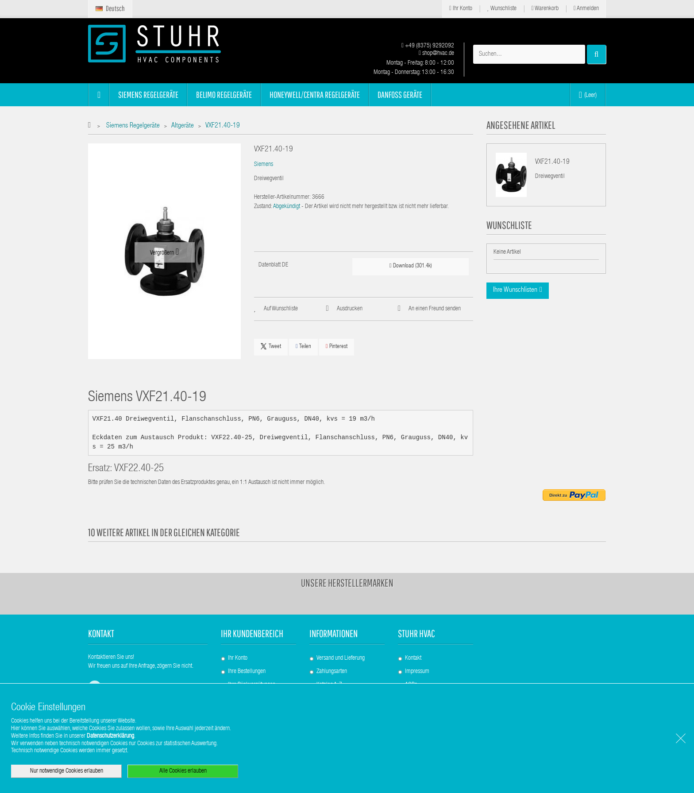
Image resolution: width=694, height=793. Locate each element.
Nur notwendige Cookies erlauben (66, 771)
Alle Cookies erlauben (183, 771)
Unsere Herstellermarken (347, 582)
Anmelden (586, 8)
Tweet (271, 346)
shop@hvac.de (436, 53)
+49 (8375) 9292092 (427, 46)
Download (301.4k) (410, 266)
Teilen (303, 346)
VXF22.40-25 (139, 469)
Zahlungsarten (331, 672)
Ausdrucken (349, 309)
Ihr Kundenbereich (252, 633)
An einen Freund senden (435, 309)
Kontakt (413, 658)
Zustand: (263, 207)
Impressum (417, 672)
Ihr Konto (460, 8)
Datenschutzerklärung (110, 736)
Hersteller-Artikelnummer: (282, 197)
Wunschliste (502, 8)
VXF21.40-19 (552, 162)
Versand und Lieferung (340, 658)
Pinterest (336, 346)
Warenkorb (545, 8)
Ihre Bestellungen (247, 672)
